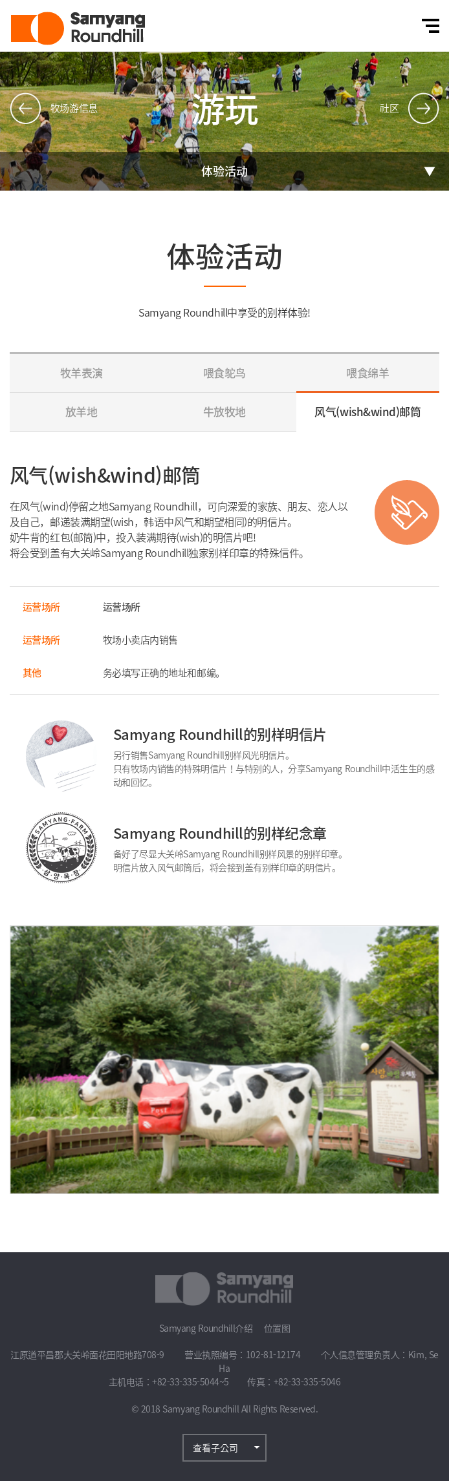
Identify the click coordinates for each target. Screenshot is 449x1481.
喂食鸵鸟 (224, 372)
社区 (389, 108)
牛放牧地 (224, 411)
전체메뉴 (430, 26)
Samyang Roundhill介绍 (206, 1327)
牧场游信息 (74, 108)
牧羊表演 (81, 372)
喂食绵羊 (367, 372)
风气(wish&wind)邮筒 (367, 411)
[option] (224, 1059)
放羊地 (81, 411)
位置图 (277, 1327)
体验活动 (224, 171)
